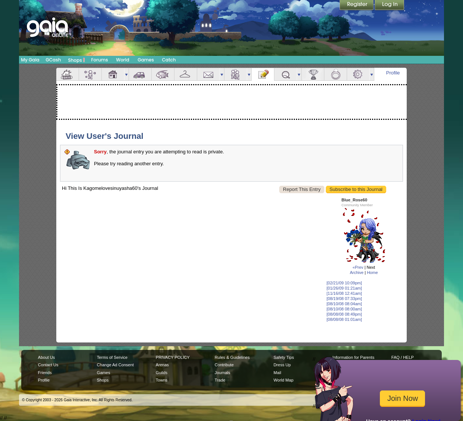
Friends (235, 74)
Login (389, 5)
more (126, 74)
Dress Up (282, 365)
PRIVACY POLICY (173, 357)
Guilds (161, 372)
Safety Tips (284, 357)
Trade (220, 380)
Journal (263, 74)
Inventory (185, 74)
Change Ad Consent (115, 365)
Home (372, 272)
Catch (169, 60)
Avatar (90, 74)
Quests (285, 74)
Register (357, 5)
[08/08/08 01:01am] (344, 319)
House (113, 74)
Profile (393, 73)
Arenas (162, 365)
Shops (76, 60)
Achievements (313, 74)
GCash (53, 60)
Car (140, 74)
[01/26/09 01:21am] (344, 288)
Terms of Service (112, 357)
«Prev (358, 267)
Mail (208, 74)
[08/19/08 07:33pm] (344, 298)
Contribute (224, 365)
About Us (46, 357)
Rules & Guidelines (232, 357)
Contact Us (48, 365)
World (122, 60)
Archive (356, 272)
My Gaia (30, 60)
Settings (358, 74)
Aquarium (163, 74)
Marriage (335, 74)
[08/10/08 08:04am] (344, 304)
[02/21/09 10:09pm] (344, 283)
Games (146, 60)
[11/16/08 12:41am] (344, 293)
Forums (99, 60)
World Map (283, 380)
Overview (67, 74)
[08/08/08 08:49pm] (344, 314)
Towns (161, 380)
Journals (222, 372)
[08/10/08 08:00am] (344, 309)
